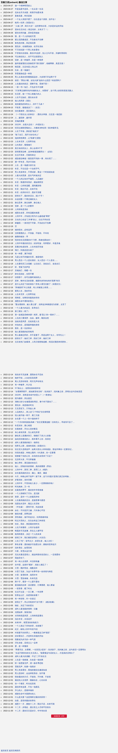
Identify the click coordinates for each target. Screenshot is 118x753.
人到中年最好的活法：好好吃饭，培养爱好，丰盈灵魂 (37, 243)
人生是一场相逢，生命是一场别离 (29, 660)
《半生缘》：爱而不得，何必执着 (29, 507)
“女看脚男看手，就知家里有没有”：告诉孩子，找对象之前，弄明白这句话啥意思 (48, 391)
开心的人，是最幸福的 (24, 690)
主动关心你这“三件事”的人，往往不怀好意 (32, 220)
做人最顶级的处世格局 (24, 332)
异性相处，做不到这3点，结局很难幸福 (31, 517)
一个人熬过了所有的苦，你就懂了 (29, 626)
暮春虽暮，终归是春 (23, 16)
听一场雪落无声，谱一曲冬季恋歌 (29, 663)
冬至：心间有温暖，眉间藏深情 (28, 186)
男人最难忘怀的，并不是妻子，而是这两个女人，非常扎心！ (40, 335)
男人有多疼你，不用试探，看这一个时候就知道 (34, 172)
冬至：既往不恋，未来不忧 (26, 189)
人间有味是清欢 (21, 209)
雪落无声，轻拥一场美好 (25, 667)
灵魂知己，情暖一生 (23, 270)
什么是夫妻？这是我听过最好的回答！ (31, 697)
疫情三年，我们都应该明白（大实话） (31, 538)
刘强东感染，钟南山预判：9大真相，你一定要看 (35, 453)
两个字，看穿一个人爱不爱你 (27, 582)
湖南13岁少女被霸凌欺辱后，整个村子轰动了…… (36, 402)
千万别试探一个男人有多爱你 (27, 50)
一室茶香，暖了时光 (23, 588)
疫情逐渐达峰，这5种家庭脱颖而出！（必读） (34, 152)
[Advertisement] (59, 358)
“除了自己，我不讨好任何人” (27, 135)
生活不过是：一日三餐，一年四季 (29, 592)
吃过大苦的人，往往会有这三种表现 (30, 521)
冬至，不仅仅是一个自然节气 (27, 169)
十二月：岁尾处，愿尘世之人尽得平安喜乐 (33, 707)
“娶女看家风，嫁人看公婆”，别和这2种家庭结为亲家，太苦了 (40, 304)
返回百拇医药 (14, 751)
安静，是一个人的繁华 (24, 206)
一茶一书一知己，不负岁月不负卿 (29, 87)
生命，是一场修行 (22, 70)
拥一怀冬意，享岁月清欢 (25, 162)
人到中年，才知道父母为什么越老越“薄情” (32, 216)
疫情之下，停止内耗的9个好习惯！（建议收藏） (35, 602)
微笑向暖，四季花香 (23, 514)
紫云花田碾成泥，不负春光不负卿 (29, 40)
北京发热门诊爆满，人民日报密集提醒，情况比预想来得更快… (41, 342)
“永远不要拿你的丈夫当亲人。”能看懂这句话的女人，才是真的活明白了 (45, 653)
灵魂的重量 (19, 121)
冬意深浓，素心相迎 (23, 425)
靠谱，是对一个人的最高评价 (27, 497)
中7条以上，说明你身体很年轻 (27, 388)
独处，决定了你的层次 (24, 605)
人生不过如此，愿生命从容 (26, 97)
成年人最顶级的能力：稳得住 (27, 442)
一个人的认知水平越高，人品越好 (29, 179)
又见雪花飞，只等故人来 (25, 408)
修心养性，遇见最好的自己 (26, 463)
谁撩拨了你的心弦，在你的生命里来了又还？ (34, 456)
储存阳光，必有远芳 (23, 230)
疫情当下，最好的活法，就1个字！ (29, 196)
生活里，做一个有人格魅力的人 (28, 94)
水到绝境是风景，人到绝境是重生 (29, 616)
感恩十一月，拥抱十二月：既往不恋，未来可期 (34, 704)
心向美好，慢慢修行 (23, 145)
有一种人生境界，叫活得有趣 (27, 561)
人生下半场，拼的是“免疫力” (27, 131)
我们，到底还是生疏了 (24, 250)
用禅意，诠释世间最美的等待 (27, 298)
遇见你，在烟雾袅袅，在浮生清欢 (29, 46)
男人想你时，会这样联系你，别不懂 (30, 673)
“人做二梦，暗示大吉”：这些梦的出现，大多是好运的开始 (39, 26)
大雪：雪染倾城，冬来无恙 (26, 578)
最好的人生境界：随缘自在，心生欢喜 (31, 680)
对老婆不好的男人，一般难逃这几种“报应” (32, 633)
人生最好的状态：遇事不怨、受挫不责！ (32, 84)
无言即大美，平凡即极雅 (25, 459)
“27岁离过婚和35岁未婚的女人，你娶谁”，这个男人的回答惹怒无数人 (44, 91)
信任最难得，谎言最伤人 (25, 111)
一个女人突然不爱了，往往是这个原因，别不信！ (35, 19)
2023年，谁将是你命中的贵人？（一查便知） (34, 395)
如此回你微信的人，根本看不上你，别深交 (33, 439)
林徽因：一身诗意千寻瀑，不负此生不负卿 (33, 223)
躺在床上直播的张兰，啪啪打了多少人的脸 (33, 436)
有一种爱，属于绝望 (23, 254)
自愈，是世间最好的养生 (25, 701)
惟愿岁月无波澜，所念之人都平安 (29, 531)
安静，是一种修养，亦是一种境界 (29, 60)
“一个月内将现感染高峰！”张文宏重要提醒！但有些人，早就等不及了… (45, 422)
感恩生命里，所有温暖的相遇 (27, 213)
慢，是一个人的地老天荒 (25, 36)
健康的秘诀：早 (21, 237)
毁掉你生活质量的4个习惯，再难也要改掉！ (33, 240)
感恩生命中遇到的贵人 (24, 301)
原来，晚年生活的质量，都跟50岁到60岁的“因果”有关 (37, 281)
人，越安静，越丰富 (23, 118)
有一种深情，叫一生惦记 (25, 599)
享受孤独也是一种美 (23, 74)
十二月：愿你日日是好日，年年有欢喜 (31, 711)
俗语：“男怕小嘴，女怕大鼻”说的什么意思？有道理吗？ (38, 80)
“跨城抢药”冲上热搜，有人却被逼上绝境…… (33, 287)
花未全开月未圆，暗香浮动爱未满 (29, 12)
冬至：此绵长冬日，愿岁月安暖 (28, 192)
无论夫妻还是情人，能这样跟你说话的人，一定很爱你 (37, 555)
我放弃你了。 (20, 558)
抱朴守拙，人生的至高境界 (26, 378)
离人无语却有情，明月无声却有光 (29, 381)
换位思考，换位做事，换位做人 (28, 203)
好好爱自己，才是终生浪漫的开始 (29, 636)
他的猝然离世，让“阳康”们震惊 (28, 138)
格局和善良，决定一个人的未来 (28, 534)
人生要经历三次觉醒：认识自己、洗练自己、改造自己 (37, 264)
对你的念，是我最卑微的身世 (27, 325)
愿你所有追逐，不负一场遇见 (27, 687)
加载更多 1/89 (59, 716)
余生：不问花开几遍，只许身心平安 (30, 510)
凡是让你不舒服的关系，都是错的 (29, 257)
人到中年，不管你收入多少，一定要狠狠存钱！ (34, 483)
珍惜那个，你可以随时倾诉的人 (28, 277)
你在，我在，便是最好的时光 (27, 524)
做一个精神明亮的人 (23, 6)
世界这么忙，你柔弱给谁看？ (27, 595)
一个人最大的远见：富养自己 (27, 308)
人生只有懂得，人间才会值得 (27, 527)
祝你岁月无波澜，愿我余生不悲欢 (29, 375)
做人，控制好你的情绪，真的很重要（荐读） (34, 466)
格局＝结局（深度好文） (25, 23)
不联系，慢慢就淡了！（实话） (28, 108)
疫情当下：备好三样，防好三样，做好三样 (33, 338)
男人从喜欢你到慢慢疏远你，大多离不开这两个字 (35, 77)
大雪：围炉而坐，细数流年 (26, 568)
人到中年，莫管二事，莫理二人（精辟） (32, 470)
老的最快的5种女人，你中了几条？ (29, 104)
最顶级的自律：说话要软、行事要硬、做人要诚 (34, 585)
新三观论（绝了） (22, 311)
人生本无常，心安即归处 (25, 141)
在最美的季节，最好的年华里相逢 (29, 490)
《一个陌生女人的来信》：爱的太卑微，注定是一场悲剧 (38, 114)
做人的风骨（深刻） (23, 101)
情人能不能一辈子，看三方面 (27, 415)
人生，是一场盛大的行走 (25, 165)
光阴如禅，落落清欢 (23, 612)
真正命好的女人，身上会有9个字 (28, 148)
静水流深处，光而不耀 (24, 274)
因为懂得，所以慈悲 (23, 398)
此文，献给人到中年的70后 (26, 629)
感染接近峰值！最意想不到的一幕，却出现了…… (35, 158)
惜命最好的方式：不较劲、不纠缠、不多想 (33, 677)
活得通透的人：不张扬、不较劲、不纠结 (32, 233)
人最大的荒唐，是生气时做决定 (28, 175)
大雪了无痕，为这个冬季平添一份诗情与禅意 (34, 571)
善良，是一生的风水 (23, 328)
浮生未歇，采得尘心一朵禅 (26, 643)
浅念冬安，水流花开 (23, 619)
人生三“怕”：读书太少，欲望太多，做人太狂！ (34, 541)
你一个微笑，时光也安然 (25, 684)
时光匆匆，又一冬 (22, 487)
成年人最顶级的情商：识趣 (26, 609)
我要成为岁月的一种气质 (25, 639)
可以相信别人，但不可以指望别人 (29, 57)
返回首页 (4, 751)
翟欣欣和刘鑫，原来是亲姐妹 (27, 33)
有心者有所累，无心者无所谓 (27, 432)
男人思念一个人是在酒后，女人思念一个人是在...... (36, 260)
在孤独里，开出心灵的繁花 (26, 429)
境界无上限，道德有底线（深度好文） (31, 446)
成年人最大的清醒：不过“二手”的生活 (30, 656)
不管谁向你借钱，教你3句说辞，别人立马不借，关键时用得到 (41, 53)
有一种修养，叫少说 (23, 385)
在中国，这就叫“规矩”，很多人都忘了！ (31, 565)
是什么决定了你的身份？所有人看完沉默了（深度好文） (38, 284)
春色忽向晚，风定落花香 (25, 43)
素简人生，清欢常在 (23, 291)
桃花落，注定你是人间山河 (26, 67)
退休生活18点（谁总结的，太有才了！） (32, 29)
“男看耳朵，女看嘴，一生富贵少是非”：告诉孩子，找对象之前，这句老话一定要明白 (50, 650)
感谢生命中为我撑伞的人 (25, 694)
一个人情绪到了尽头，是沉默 (27, 493)
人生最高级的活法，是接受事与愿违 (30, 500)
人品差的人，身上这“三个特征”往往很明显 (32, 412)
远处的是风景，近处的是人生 (27, 321)
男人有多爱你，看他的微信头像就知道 (31, 670)
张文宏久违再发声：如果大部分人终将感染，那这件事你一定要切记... (44, 449)
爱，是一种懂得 (21, 646)
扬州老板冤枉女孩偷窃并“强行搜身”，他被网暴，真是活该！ (40, 63)
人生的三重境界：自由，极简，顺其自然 (32, 318)
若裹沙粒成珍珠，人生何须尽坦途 (29, 247)
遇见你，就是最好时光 (24, 405)
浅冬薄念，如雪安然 (23, 548)
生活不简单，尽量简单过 (25, 155)
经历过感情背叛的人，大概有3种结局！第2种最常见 (36, 128)
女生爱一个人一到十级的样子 (27, 419)
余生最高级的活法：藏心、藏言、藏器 (31, 473)
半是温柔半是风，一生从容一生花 (29, 9)
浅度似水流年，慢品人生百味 (27, 504)
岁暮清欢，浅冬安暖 (23, 480)
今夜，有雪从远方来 (23, 551)
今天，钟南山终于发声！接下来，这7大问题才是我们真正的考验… (43, 476)
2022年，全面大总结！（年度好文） (30, 124)
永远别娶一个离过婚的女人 (26, 199)
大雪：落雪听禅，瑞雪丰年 (26, 575)
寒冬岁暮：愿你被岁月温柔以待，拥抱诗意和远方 (35, 544)
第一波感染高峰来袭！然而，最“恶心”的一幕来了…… (37, 315)
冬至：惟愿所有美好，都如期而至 (29, 182)
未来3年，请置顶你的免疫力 (27, 622)
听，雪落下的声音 (22, 267)
